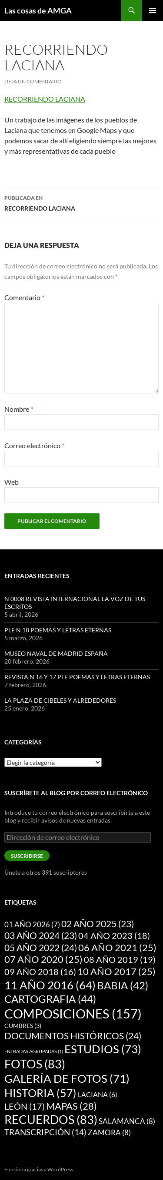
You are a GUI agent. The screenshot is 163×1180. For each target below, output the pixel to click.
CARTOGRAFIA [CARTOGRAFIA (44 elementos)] (50, 998)
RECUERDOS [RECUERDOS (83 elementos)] (50, 1120)
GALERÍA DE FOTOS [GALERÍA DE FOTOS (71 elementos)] (67, 1078)
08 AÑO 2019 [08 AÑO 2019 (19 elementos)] (120, 959)
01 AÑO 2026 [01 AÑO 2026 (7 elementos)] (32, 924)
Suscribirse (27, 856)
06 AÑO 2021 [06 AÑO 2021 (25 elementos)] (117, 947)
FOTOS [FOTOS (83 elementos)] (34, 1064)
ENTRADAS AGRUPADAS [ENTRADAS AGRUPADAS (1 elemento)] (33, 1051)
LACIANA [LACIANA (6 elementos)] (97, 1094)
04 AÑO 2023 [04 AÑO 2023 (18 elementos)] (114, 935)
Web (11, 482)
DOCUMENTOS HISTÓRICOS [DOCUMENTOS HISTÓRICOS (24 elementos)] (72, 1035)
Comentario (24, 297)
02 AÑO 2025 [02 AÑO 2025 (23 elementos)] (97, 923)
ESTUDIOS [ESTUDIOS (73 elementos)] (102, 1049)
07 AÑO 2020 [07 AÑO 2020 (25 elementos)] (43, 959)
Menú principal (152, 10)
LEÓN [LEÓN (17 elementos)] (24, 1106)
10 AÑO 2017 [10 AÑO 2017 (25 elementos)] (116, 971)
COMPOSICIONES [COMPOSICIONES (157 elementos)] (73, 1013)
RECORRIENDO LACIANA (44, 99)
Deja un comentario (33, 81)
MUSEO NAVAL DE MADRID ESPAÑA (56, 653)
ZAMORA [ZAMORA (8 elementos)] (109, 1132)
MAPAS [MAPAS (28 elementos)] (71, 1106)
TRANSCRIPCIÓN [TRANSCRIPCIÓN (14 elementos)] (45, 1132)
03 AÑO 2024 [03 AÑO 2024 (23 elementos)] (40, 935)
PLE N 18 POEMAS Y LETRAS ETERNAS (57, 630)
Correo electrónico (34, 445)
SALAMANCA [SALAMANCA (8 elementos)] (127, 1121)
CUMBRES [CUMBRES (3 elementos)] (22, 1025)
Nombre (18, 409)
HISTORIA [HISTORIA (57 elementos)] (40, 1092)
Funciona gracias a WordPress (38, 1169)
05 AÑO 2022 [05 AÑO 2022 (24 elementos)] (40, 947)
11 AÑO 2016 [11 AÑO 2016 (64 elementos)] (50, 985)
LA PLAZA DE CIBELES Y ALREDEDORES (60, 700)
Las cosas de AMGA (38, 10)
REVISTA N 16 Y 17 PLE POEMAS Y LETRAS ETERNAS (77, 677)
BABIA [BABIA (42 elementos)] (122, 985)
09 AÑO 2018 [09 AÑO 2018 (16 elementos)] (40, 971)
